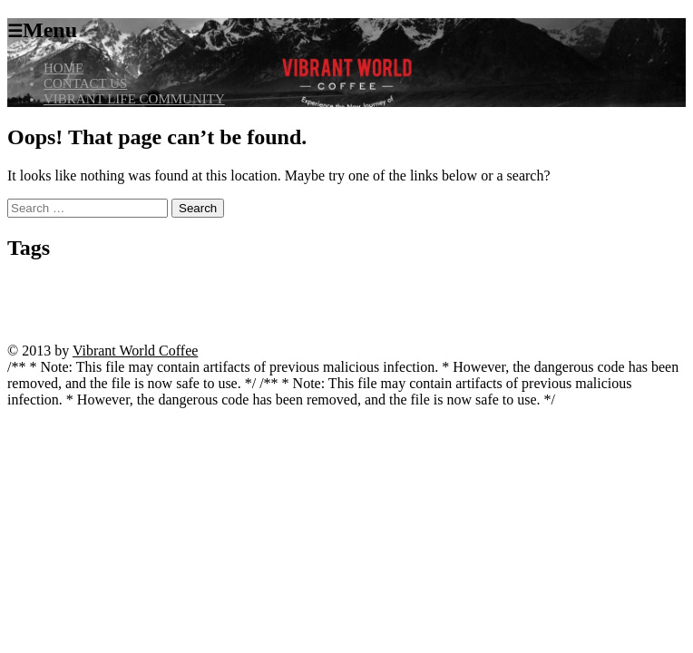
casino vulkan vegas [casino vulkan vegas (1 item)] (488, 287)
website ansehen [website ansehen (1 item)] (577, 320)
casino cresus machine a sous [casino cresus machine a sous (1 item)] (317, 287)
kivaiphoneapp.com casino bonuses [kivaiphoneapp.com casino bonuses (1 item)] (75, 303)
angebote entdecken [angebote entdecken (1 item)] (45, 287)
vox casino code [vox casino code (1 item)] (511, 320)
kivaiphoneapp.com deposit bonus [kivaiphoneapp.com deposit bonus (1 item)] (213, 303)
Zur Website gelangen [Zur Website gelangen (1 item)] (116, 336)
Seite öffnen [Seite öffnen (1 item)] (69, 320)
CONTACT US (85, 83)
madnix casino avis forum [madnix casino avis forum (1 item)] (465, 303)
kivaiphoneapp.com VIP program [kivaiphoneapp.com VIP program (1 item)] (347, 303)
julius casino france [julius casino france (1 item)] (626, 287)
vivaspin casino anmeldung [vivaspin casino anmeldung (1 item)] (423, 320)
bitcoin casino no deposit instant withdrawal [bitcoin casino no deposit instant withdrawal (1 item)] (172, 287)
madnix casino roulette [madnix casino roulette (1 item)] (563, 303)
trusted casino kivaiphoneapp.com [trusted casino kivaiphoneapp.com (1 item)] (300, 320)
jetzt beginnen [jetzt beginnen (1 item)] (558, 287)
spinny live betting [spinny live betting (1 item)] (133, 320)
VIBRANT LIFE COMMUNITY (134, 99)
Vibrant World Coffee (135, 350)
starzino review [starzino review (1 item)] (201, 320)
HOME (63, 68)
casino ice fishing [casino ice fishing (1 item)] (412, 287)
